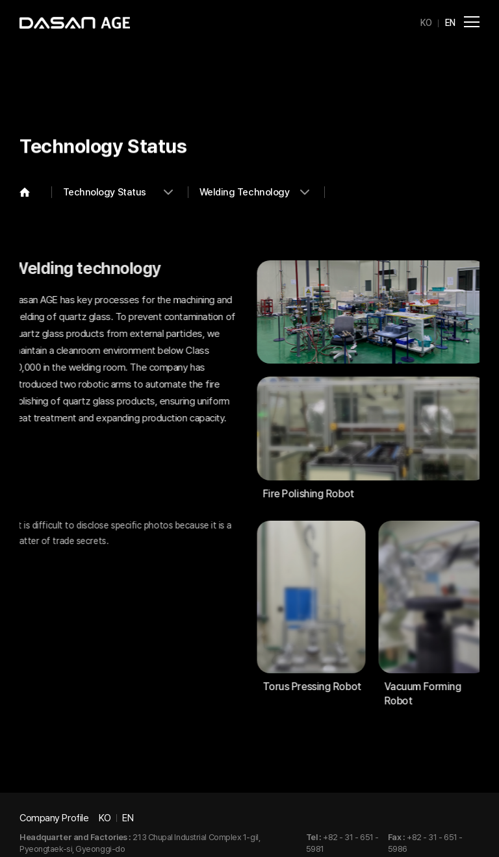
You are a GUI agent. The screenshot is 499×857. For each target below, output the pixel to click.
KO (426, 23)
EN (450, 23)
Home (35, 192)
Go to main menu (0, 0)
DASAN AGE (74, 23)
